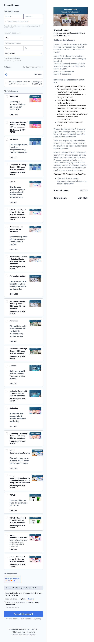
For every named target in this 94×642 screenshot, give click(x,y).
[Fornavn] (13, 16)
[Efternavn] (33, 16)
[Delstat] (23, 53)
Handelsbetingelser (28, 634)
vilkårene (30, 599)
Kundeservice (16, 634)
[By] (33, 48)
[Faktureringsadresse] (22, 43)
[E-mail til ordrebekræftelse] (25, 21)
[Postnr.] (13, 48)
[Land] (23, 37)
